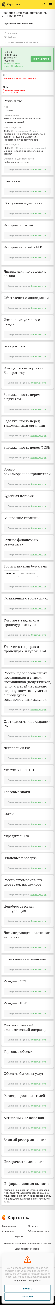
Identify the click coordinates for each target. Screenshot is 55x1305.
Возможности (9, 1225)
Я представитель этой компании (21, 42)
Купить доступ (41, 59)
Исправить (10, 33)
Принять (27, 1288)
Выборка (10, 37)
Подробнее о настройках (27, 1280)
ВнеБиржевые (28, 573)
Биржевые (11, 573)
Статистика (8, 1231)
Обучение (33, 1225)
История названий (14, 122)
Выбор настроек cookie (27, 1248)
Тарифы (19, 1236)
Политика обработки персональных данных (27, 1243)
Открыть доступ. (38, 169)
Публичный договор (38, 1231)
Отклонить (27, 1296)
